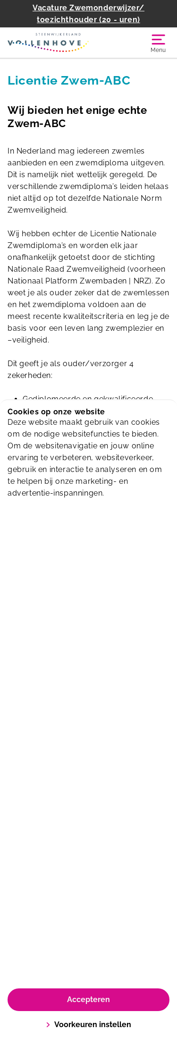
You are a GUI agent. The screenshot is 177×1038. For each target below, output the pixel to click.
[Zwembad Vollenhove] (48, 42)
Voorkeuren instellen (88, 1024)
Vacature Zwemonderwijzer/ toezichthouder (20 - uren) (88, 13)
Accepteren (88, 999)
